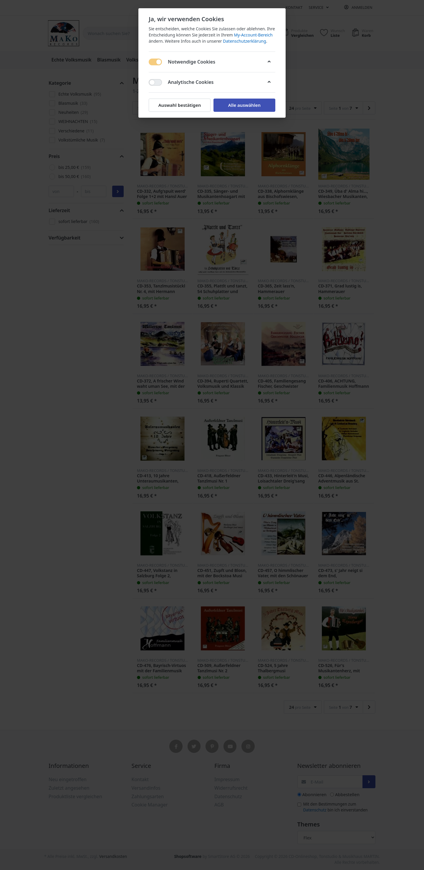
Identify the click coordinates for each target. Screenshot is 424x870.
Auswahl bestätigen (179, 105)
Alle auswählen (244, 105)
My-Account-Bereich (253, 35)
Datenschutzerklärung (244, 41)
